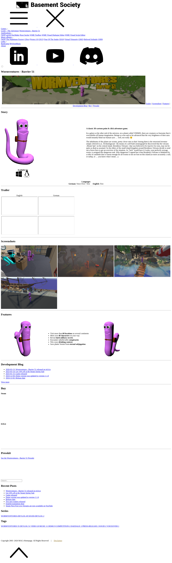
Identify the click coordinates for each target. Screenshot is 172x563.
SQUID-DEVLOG (36, 516)
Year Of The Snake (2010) (54, 39)
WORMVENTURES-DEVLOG (14, 516)
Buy (90, 106)
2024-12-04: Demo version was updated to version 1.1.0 (27, 376)
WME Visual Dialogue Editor (53, 35)
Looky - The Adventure (10, 31)
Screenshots (156, 104)
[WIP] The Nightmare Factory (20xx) (15, 39)
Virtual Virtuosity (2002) (73, 39)
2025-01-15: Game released (16, 374)
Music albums (7, 37)
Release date (10, 499)
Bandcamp (5, 44)
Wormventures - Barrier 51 (29, 31)
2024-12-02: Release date (15, 378)
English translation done (15, 504)
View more (5, 382)
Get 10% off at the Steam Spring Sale (20, 493)
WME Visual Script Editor (75, 35)
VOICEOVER (113, 526)
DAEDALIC (76, 526)
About (3, 46)
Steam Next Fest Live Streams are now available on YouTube (29, 506)
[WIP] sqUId (6, 35)
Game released (11, 495)
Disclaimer (58, 541)
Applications (6, 33)
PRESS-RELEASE (90, 526)
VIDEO (35, 526)
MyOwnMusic (15, 44)
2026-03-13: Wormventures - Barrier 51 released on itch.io (28, 369)
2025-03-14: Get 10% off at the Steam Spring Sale (25, 372)
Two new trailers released (15, 502)
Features (166, 104)
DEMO (52, 526)
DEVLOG (25, 526)
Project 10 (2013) (37, 39)
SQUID (103, 526)
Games (4, 29)
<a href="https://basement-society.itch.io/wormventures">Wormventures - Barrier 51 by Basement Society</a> (34, 437)
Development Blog (80, 106)
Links (4, 42)
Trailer (148, 104)
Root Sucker (25, 35)
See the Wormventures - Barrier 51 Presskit (17, 458)
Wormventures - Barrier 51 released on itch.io (23, 491)
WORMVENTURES (10, 526)
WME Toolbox (35, 35)
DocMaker (15, 35)
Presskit (96, 106)
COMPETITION (63, 526)
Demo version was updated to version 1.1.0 (22, 497)
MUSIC (43, 526)
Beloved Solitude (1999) (93, 39)
